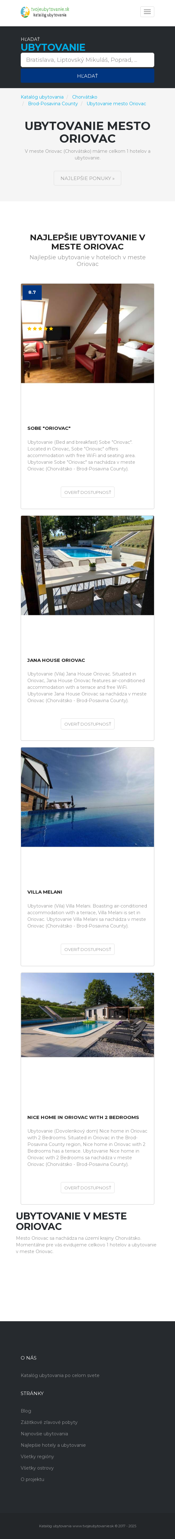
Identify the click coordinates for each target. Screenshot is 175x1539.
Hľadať (87, 76)
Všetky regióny (37, 1456)
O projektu (32, 1479)
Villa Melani (44, 892)
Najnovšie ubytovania (44, 1434)
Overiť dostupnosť (87, 492)
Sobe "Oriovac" (49, 428)
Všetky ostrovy (37, 1468)
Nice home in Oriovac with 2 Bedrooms (83, 1117)
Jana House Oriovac (56, 660)
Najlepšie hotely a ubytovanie (53, 1445)
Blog (26, 1411)
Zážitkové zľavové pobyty (49, 1422)
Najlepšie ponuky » (87, 178)
